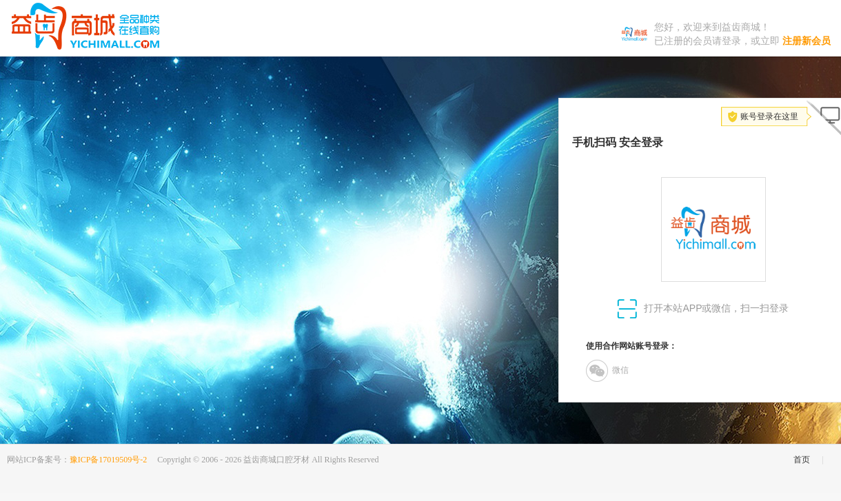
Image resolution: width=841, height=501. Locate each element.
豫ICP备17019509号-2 (109, 459)
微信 (607, 371)
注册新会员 (806, 41)
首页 (801, 459)
